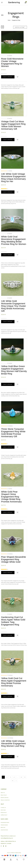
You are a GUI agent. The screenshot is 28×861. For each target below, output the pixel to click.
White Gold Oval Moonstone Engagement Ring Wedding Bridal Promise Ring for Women (13, 240)
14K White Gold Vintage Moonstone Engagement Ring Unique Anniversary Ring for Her (13, 178)
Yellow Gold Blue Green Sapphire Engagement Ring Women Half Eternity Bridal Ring (14, 370)
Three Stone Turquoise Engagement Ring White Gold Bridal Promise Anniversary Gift (13, 433)
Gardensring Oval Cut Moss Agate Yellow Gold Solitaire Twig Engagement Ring (13, 621)
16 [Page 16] (12, 780)
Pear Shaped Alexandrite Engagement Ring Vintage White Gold (13, 559)
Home (9, 20)
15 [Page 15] (24, 777)
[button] (25, 2)
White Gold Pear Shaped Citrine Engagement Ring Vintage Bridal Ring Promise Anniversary (11, 496)
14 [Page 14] (21, 777)
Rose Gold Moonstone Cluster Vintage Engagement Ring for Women (12, 62)
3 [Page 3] (10, 777)
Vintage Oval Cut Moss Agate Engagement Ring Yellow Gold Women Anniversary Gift (13, 125)
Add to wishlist (17, 76)
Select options (7, 77)
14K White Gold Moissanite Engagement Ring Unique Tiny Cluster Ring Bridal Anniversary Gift (13, 306)
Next (15, 780)
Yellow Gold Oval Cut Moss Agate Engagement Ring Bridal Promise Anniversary (13, 682)
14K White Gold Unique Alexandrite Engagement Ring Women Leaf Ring (13, 743)
